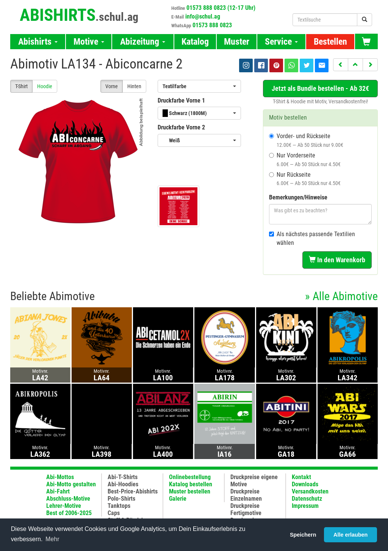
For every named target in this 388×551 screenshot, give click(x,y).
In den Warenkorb (337, 260)
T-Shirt (21, 86)
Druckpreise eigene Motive (254, 480)
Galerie (177, 498)
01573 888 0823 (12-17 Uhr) (220, 7)
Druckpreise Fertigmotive (245, 509)
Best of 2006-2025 (69, 513)
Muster (236, 41)
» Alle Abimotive (341, 296)
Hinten (134, 86)
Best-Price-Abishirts (133, 491)
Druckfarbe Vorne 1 (181, 100)
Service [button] (281, 41)
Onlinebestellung (190, 477)
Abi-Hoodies (123, 484)
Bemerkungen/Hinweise (298, 197)
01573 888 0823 (212, 25)
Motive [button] (89, 41)
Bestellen (330, 41)
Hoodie (44, 86)
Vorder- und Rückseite (306, 140)
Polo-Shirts (121, 498)
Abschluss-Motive (68, 498)
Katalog (195, 41)
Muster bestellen (189, 491)
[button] (340, 64)
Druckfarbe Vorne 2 (181, 127)
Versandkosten (310, 491)
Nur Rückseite (305, 179)
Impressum (305, 505)
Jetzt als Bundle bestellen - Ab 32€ (320, 88)
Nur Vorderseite (305, 159)
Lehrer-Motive (63, 505)
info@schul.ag (202, 16)
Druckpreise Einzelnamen (246, 495)
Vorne (111, 86)
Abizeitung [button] (142, 41)
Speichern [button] (303, 535)
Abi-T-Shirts (123, 477)
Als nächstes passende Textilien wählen (312, 238)
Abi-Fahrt (58, 491)
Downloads (305, 484)
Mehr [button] (52, 539)
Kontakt (301, 477)
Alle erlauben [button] (350, 535)
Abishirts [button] (38, 41)
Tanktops (119, 505)
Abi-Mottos (60, 477)
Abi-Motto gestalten (71, 484)
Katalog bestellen (190, 484)
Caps (114, 513)
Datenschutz (307, 498)
